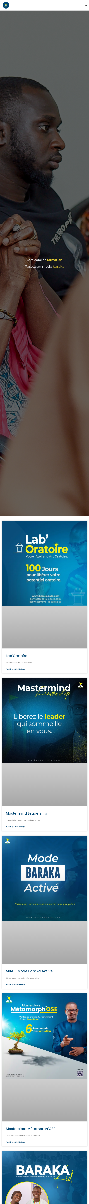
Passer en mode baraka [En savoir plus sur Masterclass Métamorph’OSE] (15, 1163)
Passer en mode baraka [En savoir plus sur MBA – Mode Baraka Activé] (15, 1006)
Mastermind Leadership (26, 834)
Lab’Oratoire (16, 677)
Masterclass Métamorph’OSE (31, 1150)
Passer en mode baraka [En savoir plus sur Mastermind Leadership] (15, 848)
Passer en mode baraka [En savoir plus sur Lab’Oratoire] (15, 690)
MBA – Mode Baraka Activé (29, 992)
